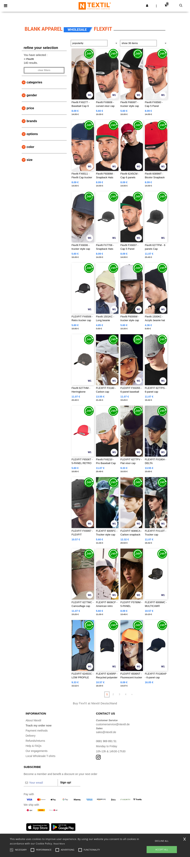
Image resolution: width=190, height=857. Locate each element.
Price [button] (30, 108)
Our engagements (37, 750)
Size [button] (29, 159)
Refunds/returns (35, 740)
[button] (147, 5)
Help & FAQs (33, 745)
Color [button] (30, 147)
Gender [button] (32, 95)
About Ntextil (33, 720)
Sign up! (65, 782)
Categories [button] (34, 82)
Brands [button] (32, 121)
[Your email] (41, 782)
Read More (59, 843)
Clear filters (44, 70)
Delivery (31, 735)
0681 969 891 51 (106, 741)
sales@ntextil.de (106, 732)
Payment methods (37, 730)
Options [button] (32, 134)
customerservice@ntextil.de (113, 724)
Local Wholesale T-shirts (40, 756)
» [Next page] (132, 694)
